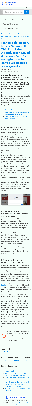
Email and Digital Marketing (11, 34)
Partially (16, 360)
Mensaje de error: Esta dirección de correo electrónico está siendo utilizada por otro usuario (17, 384)
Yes (5, 360)
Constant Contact (16, 402)
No (26, 360)
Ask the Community (8, 352)
